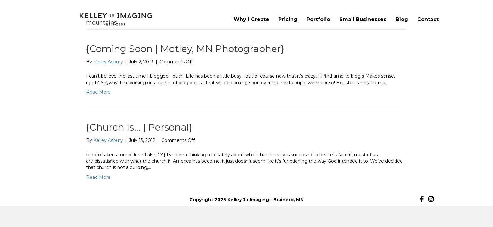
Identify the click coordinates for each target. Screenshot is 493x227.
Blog (402, 19)
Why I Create (251, 19)
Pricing (287, 19)
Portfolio (318, 19)
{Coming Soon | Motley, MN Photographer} (185, 49)
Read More (98, 92)
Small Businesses (362, 19)
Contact (428, 19)
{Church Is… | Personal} (139, 127)
